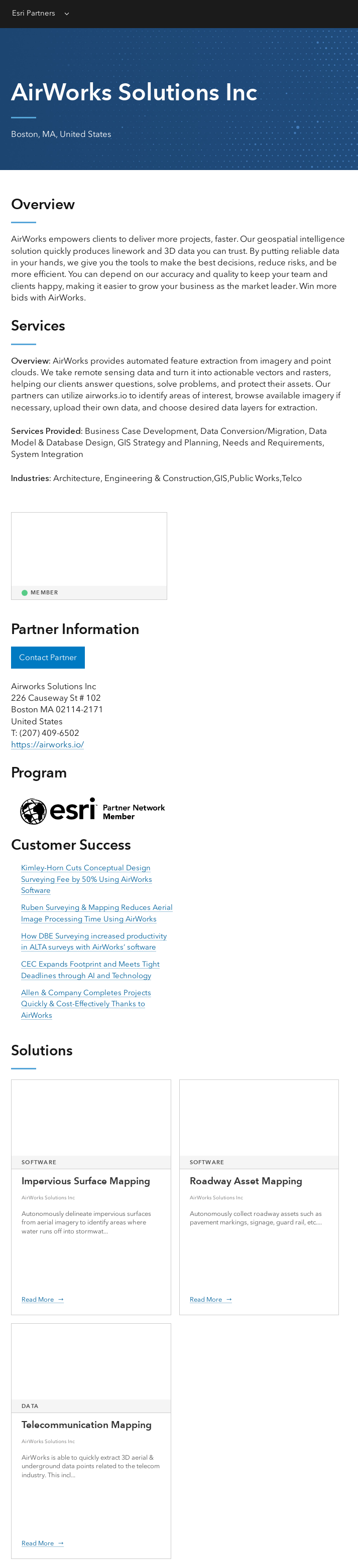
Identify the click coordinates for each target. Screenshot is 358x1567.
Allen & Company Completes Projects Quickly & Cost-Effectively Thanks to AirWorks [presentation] (86, 1004)
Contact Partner (48, 657)
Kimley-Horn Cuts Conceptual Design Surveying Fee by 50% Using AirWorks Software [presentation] (86, 879)
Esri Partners (33, 13)
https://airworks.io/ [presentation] (47, 744)
